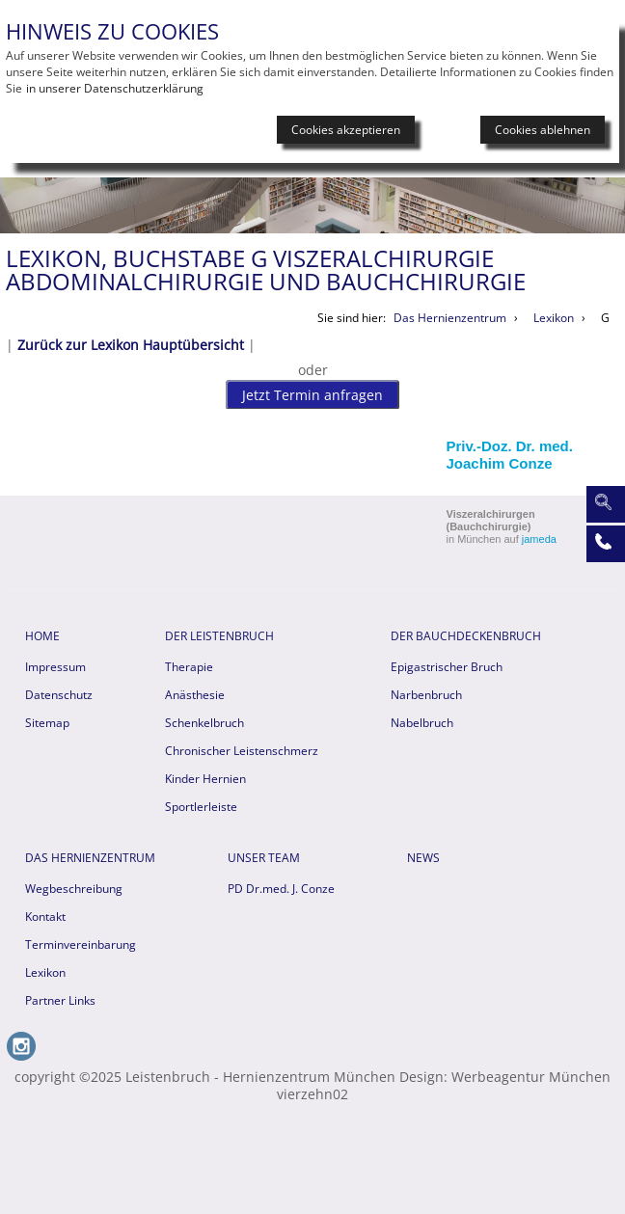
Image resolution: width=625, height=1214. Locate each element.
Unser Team (264, 858)
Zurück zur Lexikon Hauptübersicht (130, 345)
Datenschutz (59, 695)
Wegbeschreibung (73, 888)
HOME (42, 636)
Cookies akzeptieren (345, 129)
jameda (539, 539)
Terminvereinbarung (80, 944)
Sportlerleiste (201, 806)
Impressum (55, 667)
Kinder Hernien (205, 778)
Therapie (189, 667)
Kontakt (45, 916)
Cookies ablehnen (542, 129)
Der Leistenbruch (219, 636)
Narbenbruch (426, 695)
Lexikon (45, 972)
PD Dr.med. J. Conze (281, 888)
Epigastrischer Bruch (447, 667)
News (423, 858)
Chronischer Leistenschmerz (241, 750)
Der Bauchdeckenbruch (466, 636)
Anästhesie (195, 695)
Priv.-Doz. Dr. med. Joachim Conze (510, 455)
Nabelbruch (422, 723)
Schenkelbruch (204, 723)
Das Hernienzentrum (90, 858)
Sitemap (47, 723)
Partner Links (60, 1000)
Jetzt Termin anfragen (312, 395)
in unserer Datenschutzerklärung (115, 88)
